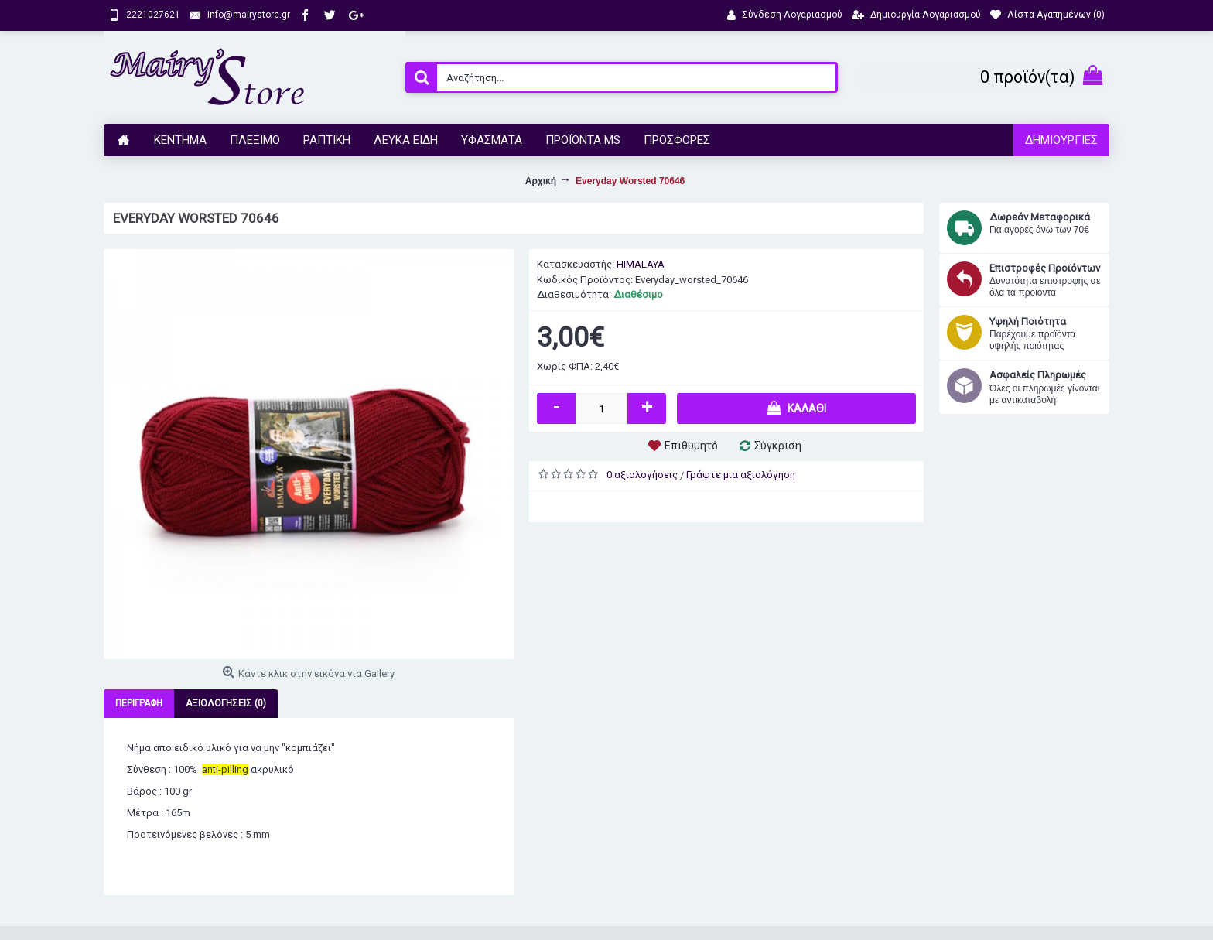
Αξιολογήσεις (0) (226, 703)
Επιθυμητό (691, 445)
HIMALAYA (641, 264)
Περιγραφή (138, 703)
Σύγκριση (777, 445)
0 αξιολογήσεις (642, 474)
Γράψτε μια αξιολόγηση (740, 474)
